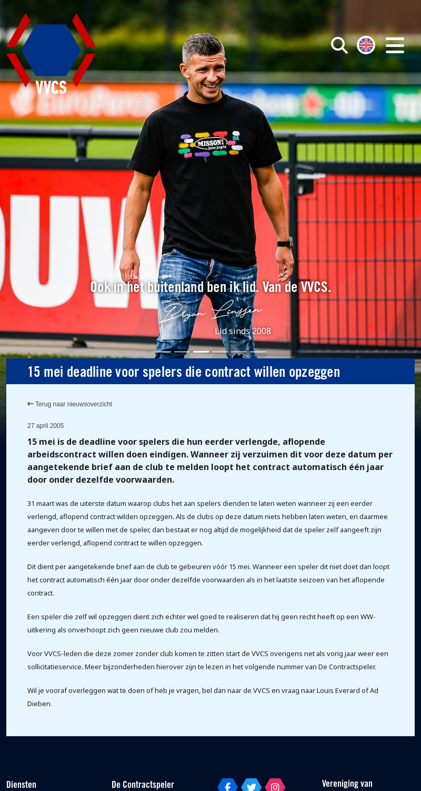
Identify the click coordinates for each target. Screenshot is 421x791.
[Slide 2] (182, 352)
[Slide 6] (258, 352)
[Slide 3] (201, 352)
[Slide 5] (239, 352)
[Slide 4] (220, 352)
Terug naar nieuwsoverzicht (69, 404)
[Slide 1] (163, 352)
